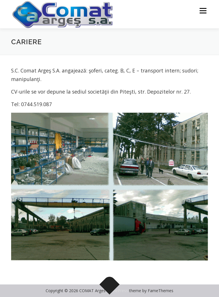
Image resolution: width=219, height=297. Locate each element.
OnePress (119, 290)
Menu (203, 10)
